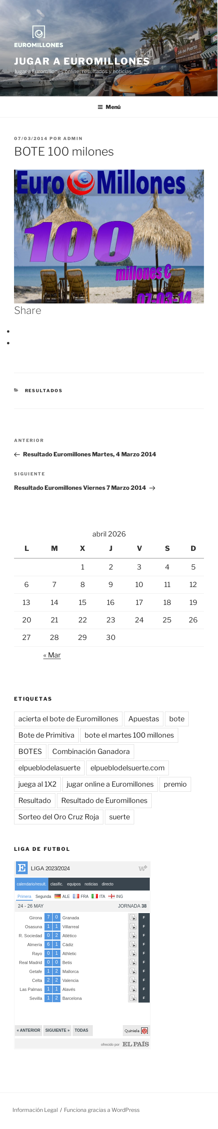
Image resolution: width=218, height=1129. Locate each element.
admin (73, 138)
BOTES (30, 751)
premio (175, 784)
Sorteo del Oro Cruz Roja (58, 817)
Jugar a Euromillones (82, 61)
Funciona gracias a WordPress (102, 1109)
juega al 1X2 (37, 784)
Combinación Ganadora (91, 751)
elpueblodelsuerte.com (127, 768)
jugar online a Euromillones (110, 784)
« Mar (52, 655)
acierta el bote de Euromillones (68, 719)
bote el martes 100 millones (129, 735)
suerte (119, 817)
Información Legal (35, 1109)
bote (176, 719)
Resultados (44, 390)
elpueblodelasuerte (49, 768)
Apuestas (143, 719)
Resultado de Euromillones (104, 800)
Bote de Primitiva (46, 735)
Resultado (34, 800)
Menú (109, 106)
